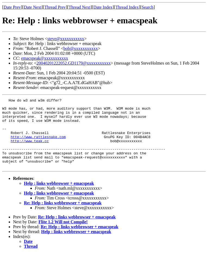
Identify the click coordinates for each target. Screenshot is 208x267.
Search (148, 7)
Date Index (103, 7)
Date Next (33, 7)
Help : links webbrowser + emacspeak (59, 197)
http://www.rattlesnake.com (38, 144)
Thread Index (127, 7)
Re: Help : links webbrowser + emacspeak (63, 216)
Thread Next (79, 7)
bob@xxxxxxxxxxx (81, 48)
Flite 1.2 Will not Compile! (63, 235)
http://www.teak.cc (30, 149)
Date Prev (12, 7)
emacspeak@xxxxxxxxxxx (44, 58)
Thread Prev (55, 7)
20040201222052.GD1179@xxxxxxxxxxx (73, 63)
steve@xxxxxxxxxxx (65, 38)
